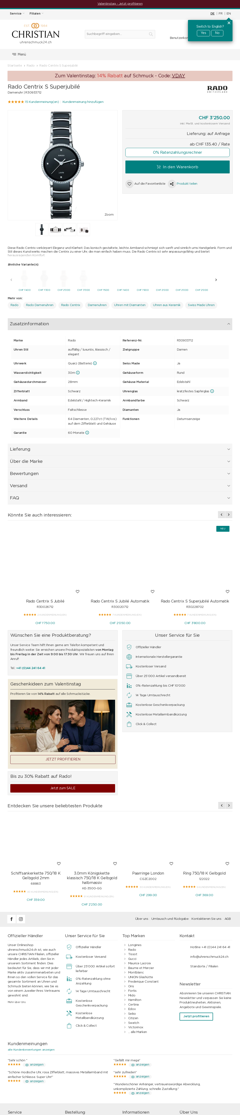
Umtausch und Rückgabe (170, 853)
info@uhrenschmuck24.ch (209, 891)
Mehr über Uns (17, 937)
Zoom (109, 214)
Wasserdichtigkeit (27, 1070)
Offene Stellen (195, 1075)
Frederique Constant (143, 916)
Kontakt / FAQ (195, 1056)
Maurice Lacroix (139, 898)
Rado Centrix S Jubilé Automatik (120, 536)
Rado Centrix (70, 304)
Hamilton (134, 934)
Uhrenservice (23, 1056)
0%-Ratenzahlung (141, 1065)
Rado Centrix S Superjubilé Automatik (195, 536)
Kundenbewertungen (143, 1070)
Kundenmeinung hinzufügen (83, 102)
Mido (131, 930)
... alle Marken (137, 967)
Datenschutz (137, 1075)
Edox (131, 944)
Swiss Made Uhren (201, 304)
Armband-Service (26, 1065)
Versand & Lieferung (85, 1065)
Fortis (132, 925)
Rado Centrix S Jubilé (45, 536)
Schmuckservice (26, 1061)
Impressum (193, 1065)
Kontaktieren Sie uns (206, 853)
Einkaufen (78, 1056)
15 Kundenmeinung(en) (42, 102)
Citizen (133, 953)
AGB (228, 853)
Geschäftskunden (141, 1079)
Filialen (190, 1061)
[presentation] (11, 278)
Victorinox (135, 962)
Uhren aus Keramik (166, 304)
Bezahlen (77, 1061)
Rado (14, 304)
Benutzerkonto (181, 38)
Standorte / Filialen (204, 901)
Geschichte (193, 1070)
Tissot (132, 889)
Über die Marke (85, 322)
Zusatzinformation (26, 322)
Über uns (141, 853)
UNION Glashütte (140, 912)
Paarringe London (148, 808)
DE (212, 13)
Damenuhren (97, 304)
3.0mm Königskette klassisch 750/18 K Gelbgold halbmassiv (92, 812)
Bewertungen (116, 322)
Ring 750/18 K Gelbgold (204, 808)
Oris (131, 921)
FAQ (157, 322)
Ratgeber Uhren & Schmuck (148, 1084)
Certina (133, 939)
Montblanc (136, 907)
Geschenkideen (82, 1075)
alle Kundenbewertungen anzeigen (31, 984)
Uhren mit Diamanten (130, 304)
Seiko (132, 948)
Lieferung (57, 322)
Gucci (132, 893)
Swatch (133, 957)
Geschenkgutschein (28, 1075)
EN (229, 13)
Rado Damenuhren (39, 304)
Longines (135, 880)
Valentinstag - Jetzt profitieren (120, 3)
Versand (140, 322)
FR (220, 13)
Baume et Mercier (141, 903)
